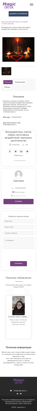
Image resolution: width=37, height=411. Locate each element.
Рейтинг (7, 87)
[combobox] (18, 160)
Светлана (18, 181)
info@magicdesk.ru (18, 391)
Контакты (27, 403)
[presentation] (15, 254)
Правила (31, 399)
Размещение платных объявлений (18, 401)
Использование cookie (14, 403)
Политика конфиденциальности (14, 399)
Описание (8, 82)
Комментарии (20, 82)
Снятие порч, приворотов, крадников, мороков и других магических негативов (18, 317)
